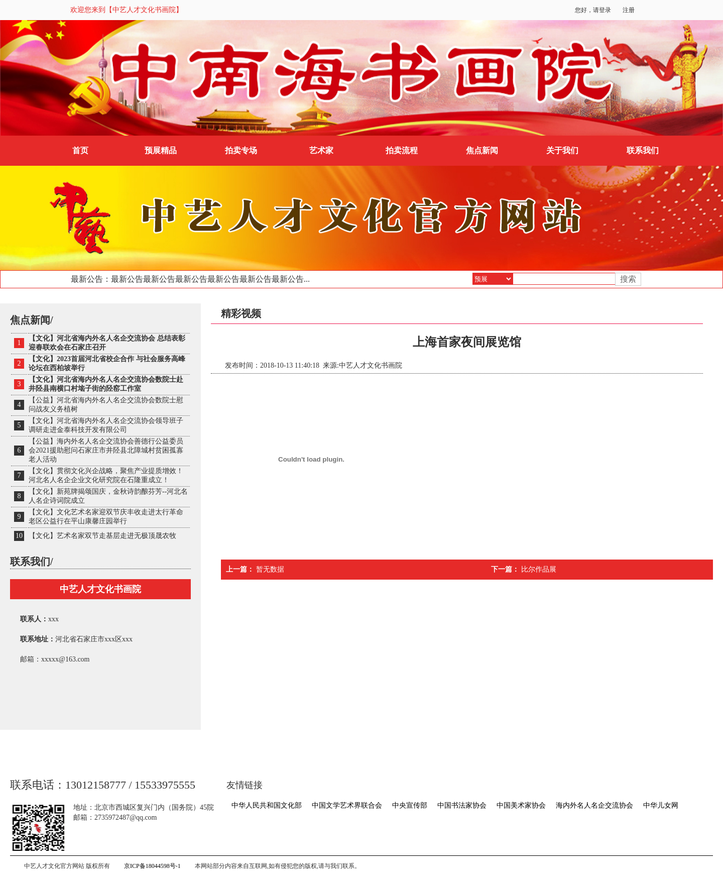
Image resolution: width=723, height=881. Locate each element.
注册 (629, 10)
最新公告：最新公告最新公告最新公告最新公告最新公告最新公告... (190, 279)
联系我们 (643, 150)
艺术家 (321, 150)
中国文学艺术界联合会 (347, 805)
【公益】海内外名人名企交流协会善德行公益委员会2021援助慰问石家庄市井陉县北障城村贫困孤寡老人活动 (106, 450)
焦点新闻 (482, 150)
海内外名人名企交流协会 (594, 805)
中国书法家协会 (462, 805)
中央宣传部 (409, 805)
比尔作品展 (538, 569)
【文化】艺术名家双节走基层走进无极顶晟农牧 (102, 535)
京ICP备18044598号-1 (152, 865)
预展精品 (161, 150)
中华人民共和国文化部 (266, 805)
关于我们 (562, 150)
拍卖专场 (241, 150)
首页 (80, 150)
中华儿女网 (660, 805)
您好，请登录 (593, 10)
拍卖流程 (402, 150)
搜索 (628, 279)
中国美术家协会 (521, 805)
